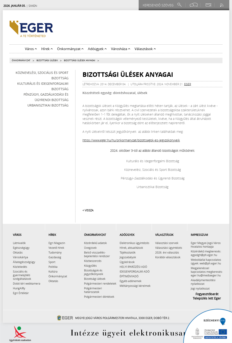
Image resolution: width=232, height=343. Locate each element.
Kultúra (53, 271)
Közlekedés (20, 266)
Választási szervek (166, 243)
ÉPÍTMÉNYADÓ (129, 276)
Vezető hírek (56, 247)
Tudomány (55, 252)
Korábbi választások (167, 257)
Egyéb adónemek (130, 281)
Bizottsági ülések (47, 60)
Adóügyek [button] (97, 48)
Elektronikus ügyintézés (134, 243)
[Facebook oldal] (194, 5)
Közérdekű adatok (95, 243)
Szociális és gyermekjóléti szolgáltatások (22, 275)
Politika (53, 266)
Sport (51, 262)
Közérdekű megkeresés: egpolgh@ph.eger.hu (206, 253)
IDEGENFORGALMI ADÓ (135, 271)
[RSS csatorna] (222, 5)
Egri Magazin (56, 243)
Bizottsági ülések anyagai (79, 60)
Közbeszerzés (93, 261)
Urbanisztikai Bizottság (47, 105)
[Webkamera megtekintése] (208, 5)
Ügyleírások (127, 262)
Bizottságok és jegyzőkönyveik (93, 272)
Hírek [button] (47, 48)
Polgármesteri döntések (99, 296)
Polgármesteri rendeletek (100, 283)
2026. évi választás (167, 252)
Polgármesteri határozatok (93, 290)
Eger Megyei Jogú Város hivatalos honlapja (206, 244)
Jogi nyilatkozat (200, 288)
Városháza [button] (120, 48)
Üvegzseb (90, 247)
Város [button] (31, 48)
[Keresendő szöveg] (159, 5)
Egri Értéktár (21, 293)
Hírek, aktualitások (131, 247)
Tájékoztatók (127, 252)
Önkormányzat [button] (70, 48)
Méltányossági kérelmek (135, 285)
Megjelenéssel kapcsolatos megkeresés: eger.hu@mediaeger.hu (207, 271)
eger (187, 84)
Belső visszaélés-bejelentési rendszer (97, 254)
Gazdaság (54, 257)
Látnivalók (19, 243)
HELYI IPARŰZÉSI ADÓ (133, 266)
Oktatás (18, 252)
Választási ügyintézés (168, 247)
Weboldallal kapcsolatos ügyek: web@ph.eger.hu (206, 261)
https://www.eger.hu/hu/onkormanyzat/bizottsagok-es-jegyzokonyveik (131, 140)
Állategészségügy (24, 262)
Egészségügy (21, 247)
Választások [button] (145, 48)
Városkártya (20, 257)
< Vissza (87, 210)
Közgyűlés (90, 265)
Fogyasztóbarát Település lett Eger (207, 296)
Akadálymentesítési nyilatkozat (203, 281)
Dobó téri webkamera (26, 283)
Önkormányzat (21, 60)
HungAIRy (19, 288)
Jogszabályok (128, 257)
